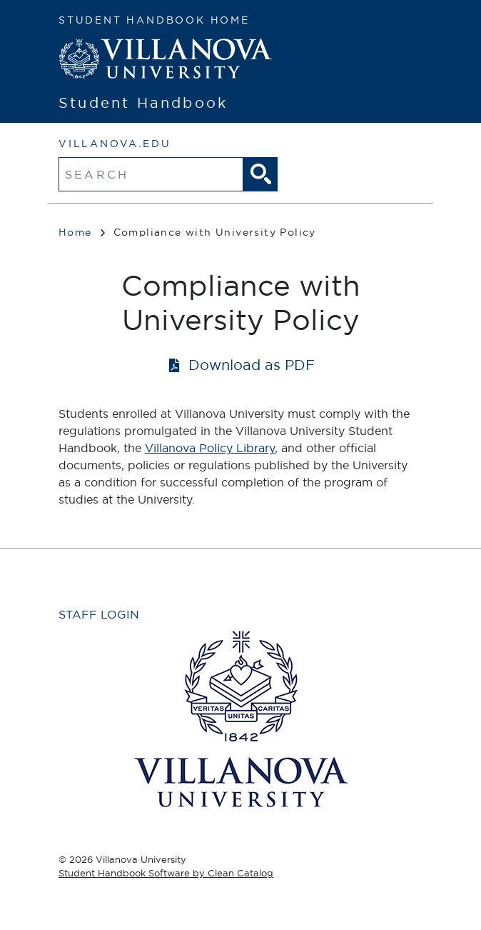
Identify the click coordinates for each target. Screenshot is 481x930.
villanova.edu (115, 143)
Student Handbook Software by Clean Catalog (166, 873)
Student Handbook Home (154, 20)
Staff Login (99, 614)
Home (82, 232)
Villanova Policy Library (210, 448)
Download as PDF (251, 365)
